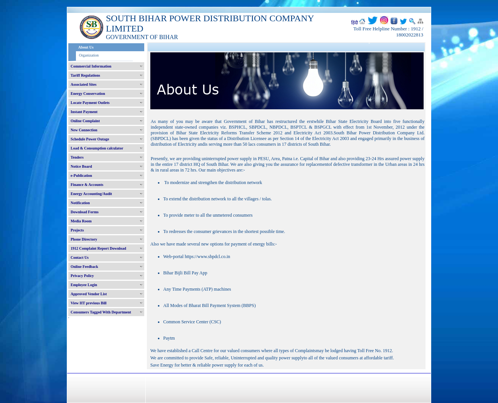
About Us (85, 47)
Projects (77, 230)
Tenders (77, 157)
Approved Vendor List (89, 294)
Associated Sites (83, 84)
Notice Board (81, 166)
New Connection (84, 130)
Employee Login (84, 285)
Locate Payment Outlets (90, 103)
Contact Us (80, 257)
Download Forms (85, 212)
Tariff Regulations (85, 75)
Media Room (81, 221)
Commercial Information (91, 66)
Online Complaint (85, 121)
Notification (80, 203)
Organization (89, 55)
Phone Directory (84, 239)
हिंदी (354, 22)
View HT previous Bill (89, 303)
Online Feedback (84, 266)
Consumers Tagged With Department (101, 312)
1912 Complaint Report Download (98, 248)
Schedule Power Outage (90, 139)
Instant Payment (84, 112)
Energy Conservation (88, 93)
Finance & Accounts (87, 185)
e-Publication (81, 175)
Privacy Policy (82, 276)
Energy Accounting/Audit (91, 194)
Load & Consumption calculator (97, 148)
